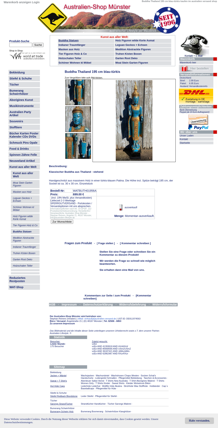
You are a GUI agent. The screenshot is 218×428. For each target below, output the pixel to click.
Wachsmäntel (102, 375)
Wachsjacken (87, 375)
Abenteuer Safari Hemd (92, 381)
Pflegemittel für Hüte (106, 388)
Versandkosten (83, 197)
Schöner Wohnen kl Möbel (74, 62)
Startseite (185, 142)
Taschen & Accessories (155, 378)
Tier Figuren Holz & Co (72, 53)
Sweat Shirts (118, 383)
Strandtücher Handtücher (93, 404)
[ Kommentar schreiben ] (135, 243)
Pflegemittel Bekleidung (130, 378)
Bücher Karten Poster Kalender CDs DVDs (24, 135)
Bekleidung (17, 72)
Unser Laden (187, 135)
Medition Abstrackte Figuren (133, 49)
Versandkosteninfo (198, 86)
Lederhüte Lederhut (90, 386)
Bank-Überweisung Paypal (195, 111)
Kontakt (184, 139)
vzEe (94, 344)
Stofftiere (15, 127)
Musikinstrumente (21, 106)
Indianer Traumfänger (71, 44)
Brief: (182, 80)
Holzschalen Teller (69, 58)
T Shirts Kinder (102, 383)
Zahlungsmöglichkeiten (196, 106)
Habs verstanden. (199, 420)
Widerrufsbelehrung (132, 304)
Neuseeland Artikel (22, 160)
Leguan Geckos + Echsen (131, 44)
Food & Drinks (19, 148)
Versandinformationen (195, 74)
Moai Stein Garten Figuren (131, 62)
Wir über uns (188, 132)
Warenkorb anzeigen (17, 2)
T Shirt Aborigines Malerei (142, 381)
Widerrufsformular (164, 304)
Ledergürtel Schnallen (106, 378)
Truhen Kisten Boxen (128, 53)
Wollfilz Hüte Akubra (112, 386)
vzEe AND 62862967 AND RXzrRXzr (110, 353)
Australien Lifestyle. (60, 333)
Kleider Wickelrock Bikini (138, 383)
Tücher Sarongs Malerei (119, 404)
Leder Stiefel (87, 396)
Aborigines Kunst (21, 100)
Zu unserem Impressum (62, 323)
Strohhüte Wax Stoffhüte (136, 386)
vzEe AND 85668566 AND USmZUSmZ (111, 348)
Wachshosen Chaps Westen (125, 375)
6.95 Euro (194, 83)
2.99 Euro (194, 80)
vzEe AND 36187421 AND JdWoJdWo (111, 351)
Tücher (14, 84)
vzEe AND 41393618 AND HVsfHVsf (110, 346)
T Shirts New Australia (117, 381)
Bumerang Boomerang (92, 411)
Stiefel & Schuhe (20, 78)
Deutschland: (185, 78)
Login (36, 2)
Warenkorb (187, 59)
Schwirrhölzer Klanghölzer (118, 411)
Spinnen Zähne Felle (23, 154)
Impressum (69, 304)
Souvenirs (16, 121)
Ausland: (184, 86)
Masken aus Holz (69, 49)
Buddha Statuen (68, 40)
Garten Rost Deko (126, 58)
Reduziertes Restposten (17, 279)
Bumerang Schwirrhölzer (18, 92)
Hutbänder (155, 386)
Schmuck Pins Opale (23, 142)
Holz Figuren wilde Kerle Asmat (134, 40)
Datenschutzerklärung (98, 304)
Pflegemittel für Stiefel (106, 396)
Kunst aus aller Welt (23, 166)
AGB (52, 304)
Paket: (183, 83)
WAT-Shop (16, 287)
